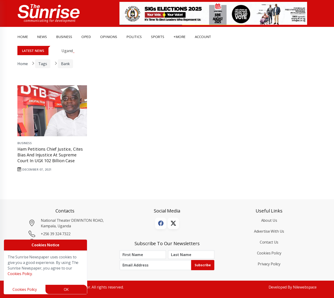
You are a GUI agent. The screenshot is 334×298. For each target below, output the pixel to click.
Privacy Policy (269, 263)
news (42, 36)
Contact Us (269, 242)
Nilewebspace (305, 287)
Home (22, 36)
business (64, 36)
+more (179, 36)
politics (134, 36)
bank (65, 63)
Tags (42, 63)
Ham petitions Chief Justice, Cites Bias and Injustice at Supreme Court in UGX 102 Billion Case (50, 154)
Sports (157, 36)
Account (203, 36)
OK (66, 289)
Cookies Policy (269, 253)
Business (24, 143)
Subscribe (203, 265)
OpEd (86, 36)
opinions (108, 36)
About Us (269, 220)
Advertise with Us (269, 231)
